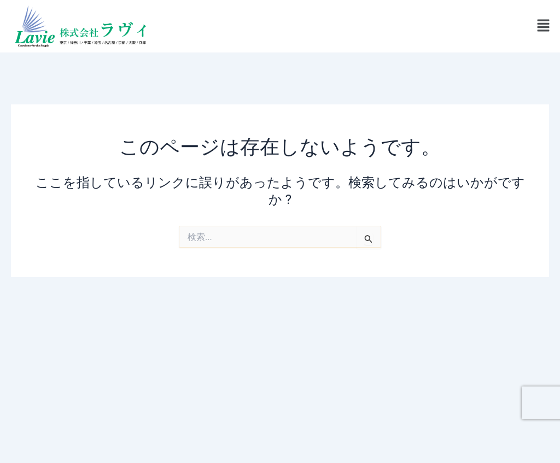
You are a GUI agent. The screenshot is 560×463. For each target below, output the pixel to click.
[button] (544, 26)
